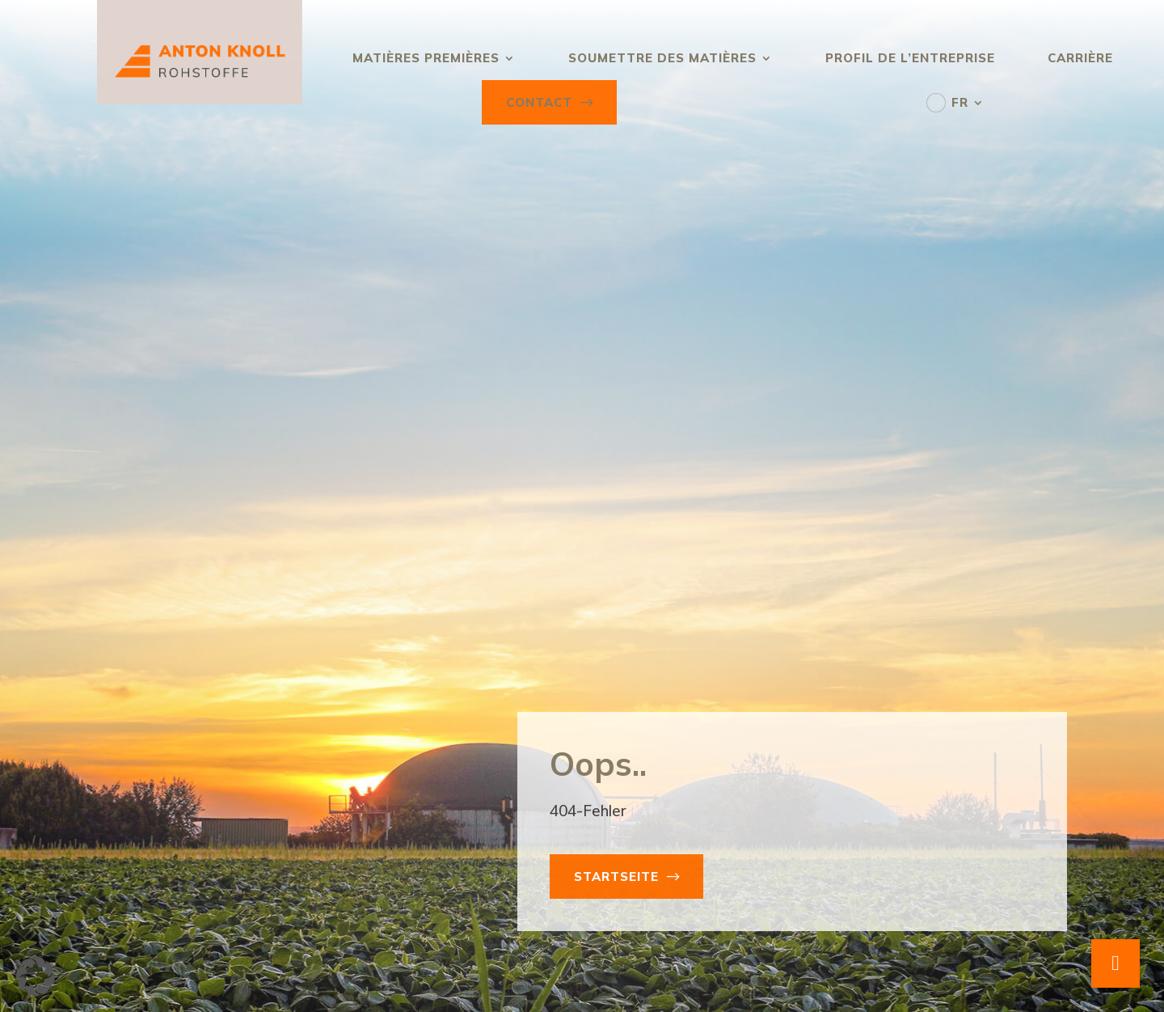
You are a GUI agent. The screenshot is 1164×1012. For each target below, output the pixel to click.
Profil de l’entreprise (910, 58)
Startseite (616, 876)
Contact (539, 102)
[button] (35, 976)
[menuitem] (956, 102)
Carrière (1080, 58)
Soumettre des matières (662, 58)
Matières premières (426, 58)
